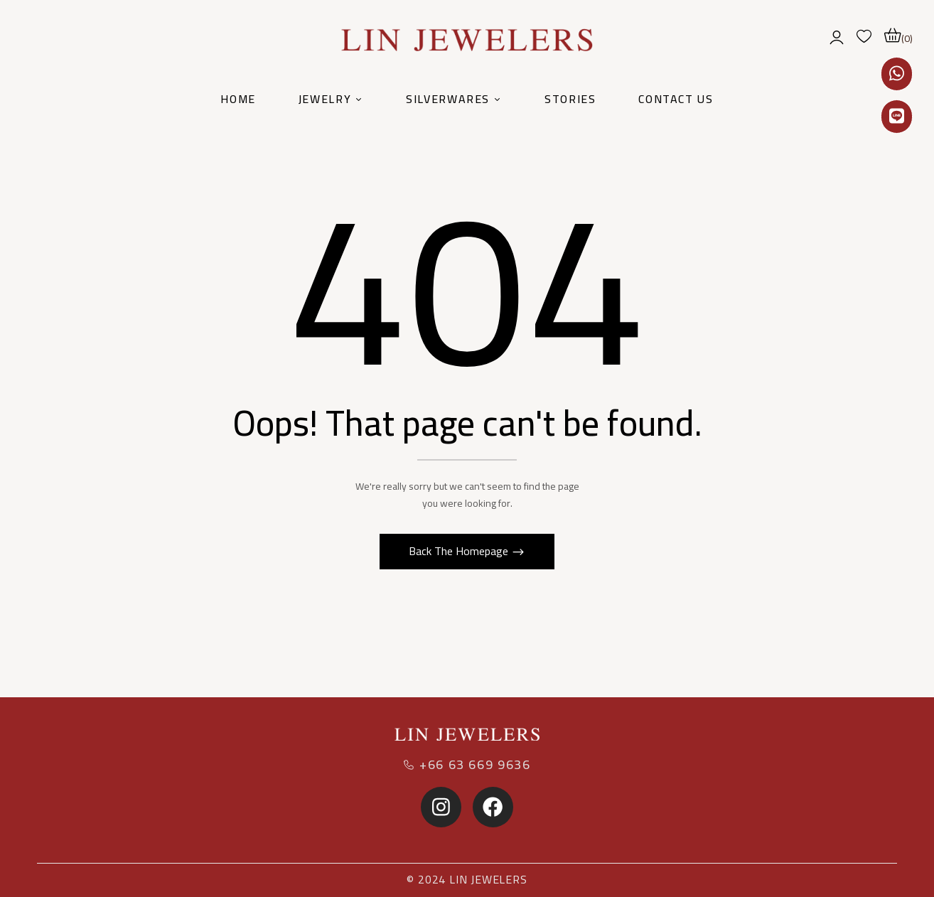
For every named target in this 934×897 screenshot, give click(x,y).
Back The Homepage (460, 551)
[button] (898, 35)
